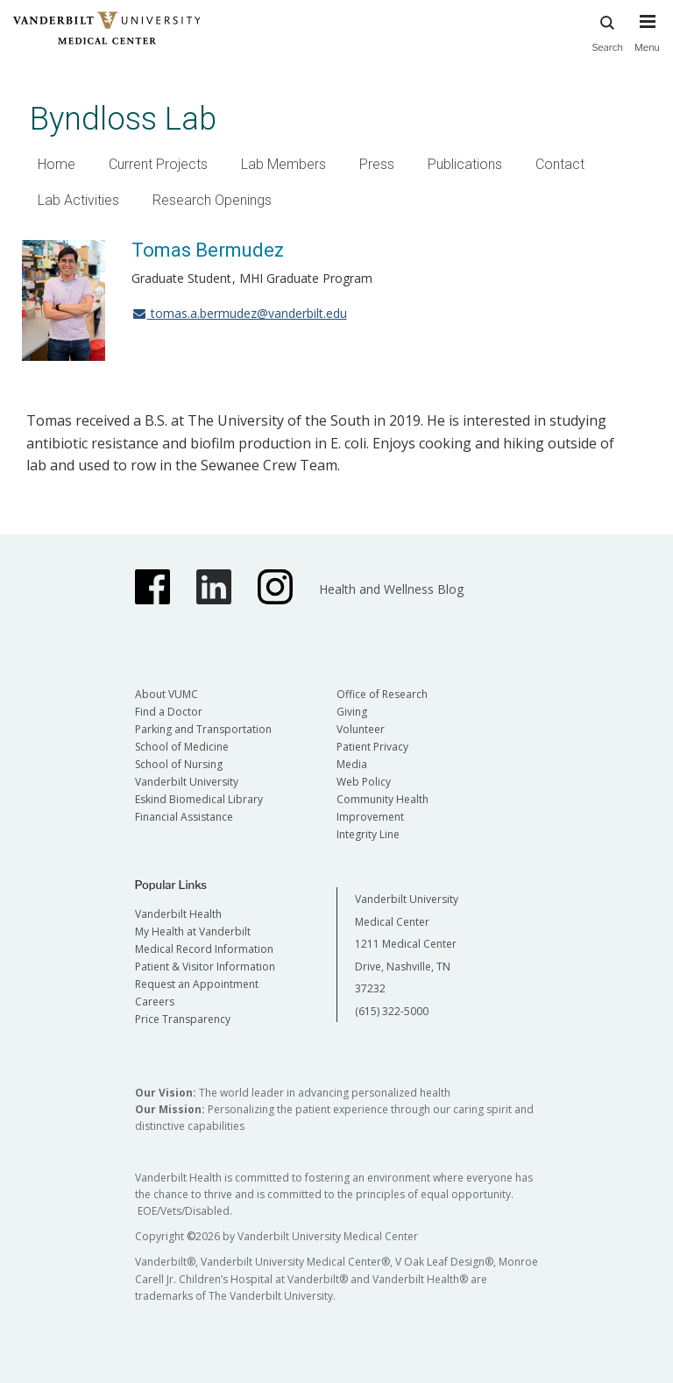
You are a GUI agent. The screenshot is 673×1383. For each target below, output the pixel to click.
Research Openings (212, 200)
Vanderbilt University (186, 781)
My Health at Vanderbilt (193, 931)
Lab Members (283, 164)
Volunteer (360, 729)
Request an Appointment (197, 984)
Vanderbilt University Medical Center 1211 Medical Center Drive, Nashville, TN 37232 (406, 944)
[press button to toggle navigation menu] (647, 41)
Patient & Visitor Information (205, 966)
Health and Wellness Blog (391, 589)
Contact (559, 164)
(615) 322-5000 (392, 1011)
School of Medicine (182, 746)
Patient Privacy (372, 746)
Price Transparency (182, 1019)
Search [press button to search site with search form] (607, 31)
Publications (465, 164)
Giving (351, 711)
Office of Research (382, 694)
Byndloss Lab (123, 119)
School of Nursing (179, 764)
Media (351, 764)
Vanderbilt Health (178, 914)
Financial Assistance (184, 816)
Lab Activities (78, 200)
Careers (154, 1001)
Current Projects (158, 164)
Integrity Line (368, 834)
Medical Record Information (204, 949)
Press (376, 164)
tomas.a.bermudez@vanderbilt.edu (239, 313)
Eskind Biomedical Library (199, 799)
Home (56, 164)
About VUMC (166, 694)
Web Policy (363, 781)
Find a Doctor (168, 711)
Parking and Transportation (203, 729)
